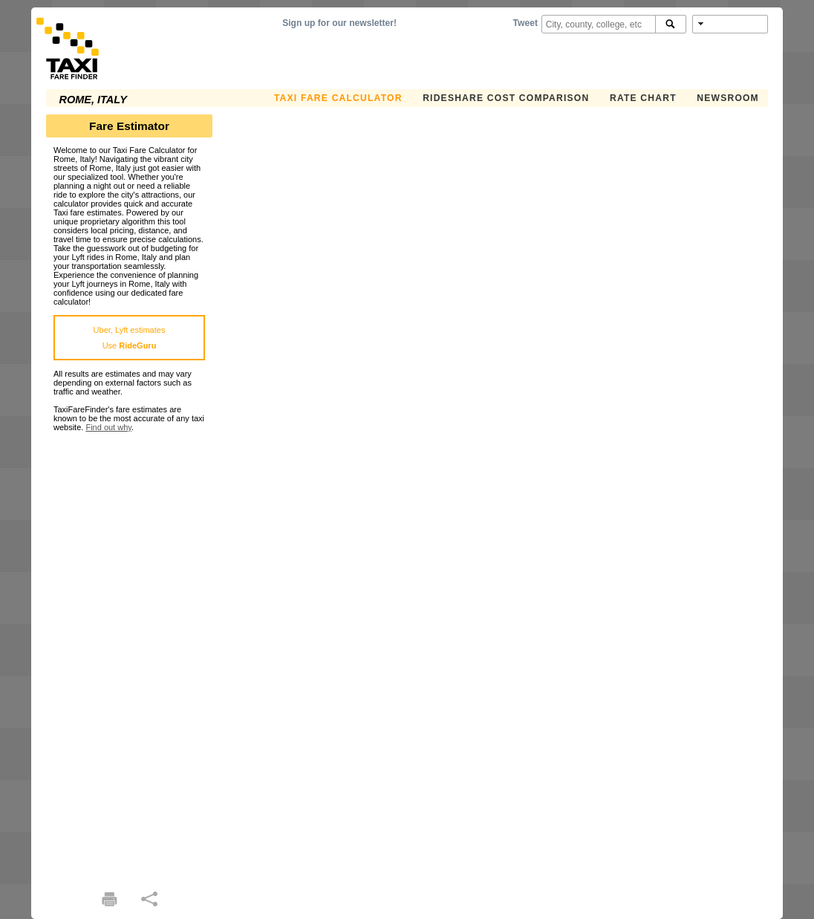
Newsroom (728, 98)
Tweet (525, 23)
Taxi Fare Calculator (338, 98)
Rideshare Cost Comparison (506, 98)
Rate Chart (643, 98)
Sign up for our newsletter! (339, 23)
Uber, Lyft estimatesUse (130, 337)
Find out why (108, 427)
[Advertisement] (129, 654)
